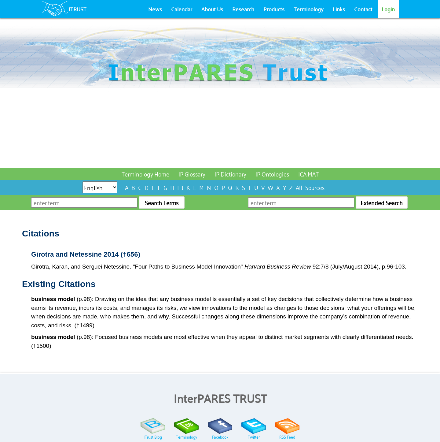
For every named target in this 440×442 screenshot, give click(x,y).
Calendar (181, 9)
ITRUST (77, 9)
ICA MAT (308, 173)
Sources (314, 187)
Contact (363, 9)
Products (273, 9)
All (299, 187)
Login (388, 9)
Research (243, 9)
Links (339, 9)
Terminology (309, 9)
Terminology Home (145, 173)
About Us (212, 9)
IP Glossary (191, 173)
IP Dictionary (230, 173)
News (155, 9)
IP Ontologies (272, 173)
